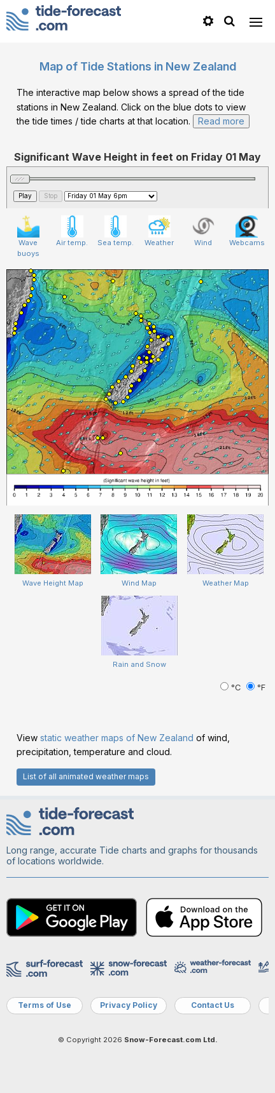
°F (255, 687)
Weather (159, 231)
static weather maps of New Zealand (117, 737)
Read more (221, 121)
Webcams (247, 231)
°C (231, 687)
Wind (203, 231)
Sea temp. (115, 231)
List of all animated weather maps (86, 776)
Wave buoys (28, 236)
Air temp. (72, 231)
